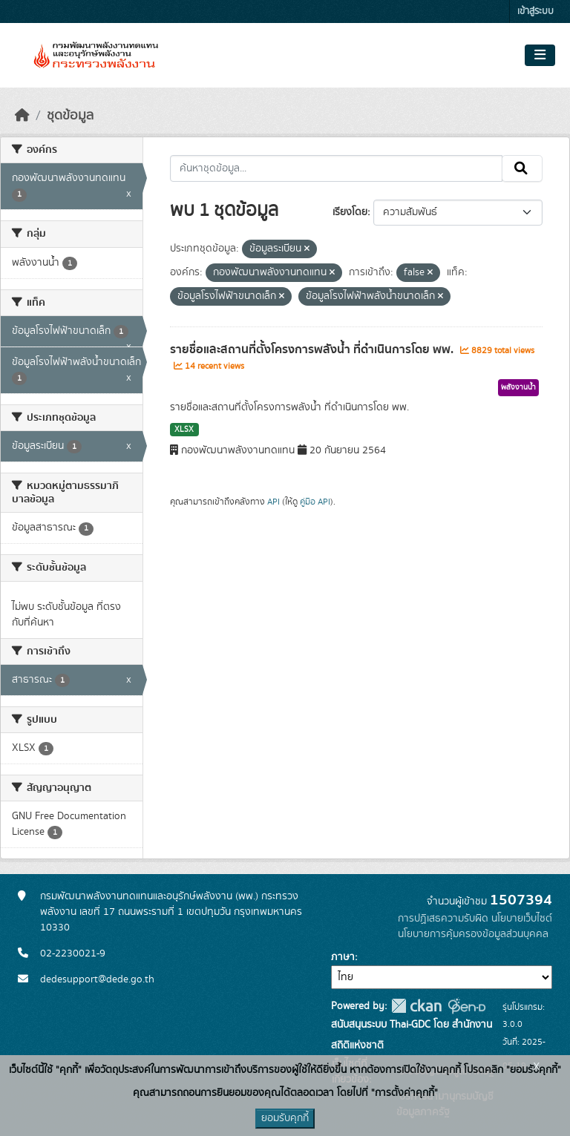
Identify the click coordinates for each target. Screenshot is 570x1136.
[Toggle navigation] (540, 56)
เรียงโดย (349, 212)
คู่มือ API (315, 501)
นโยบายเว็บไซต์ (521, 918)
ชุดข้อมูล (70, 115)
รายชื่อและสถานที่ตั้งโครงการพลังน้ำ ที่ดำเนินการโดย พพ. (313, 349)
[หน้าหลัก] (22, 115)
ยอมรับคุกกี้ (285, 1118)
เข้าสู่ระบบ (535, 11)
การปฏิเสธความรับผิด (443, 918)
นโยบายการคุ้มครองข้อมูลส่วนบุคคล (473, 934)
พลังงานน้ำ (518, 387)
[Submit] (522, 168)
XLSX (184, 430)
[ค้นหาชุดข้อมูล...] (336, 168)
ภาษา (343, 957)
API (273, 501)
